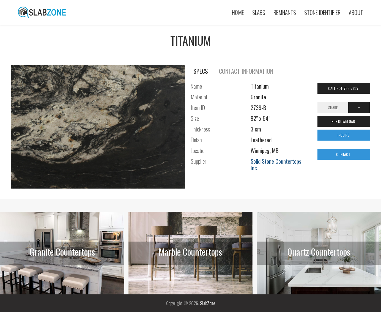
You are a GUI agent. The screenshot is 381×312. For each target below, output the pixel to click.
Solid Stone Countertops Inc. (276, 164)
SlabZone (207, 303)
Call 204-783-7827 (343, 88)
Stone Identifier (322, 12)
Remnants (284, 12)
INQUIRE (344, 135)
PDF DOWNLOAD (343, 121)
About (356, 12)
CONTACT (343, 154)
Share (333, 107)
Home (238, 12)
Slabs (258, 12)
